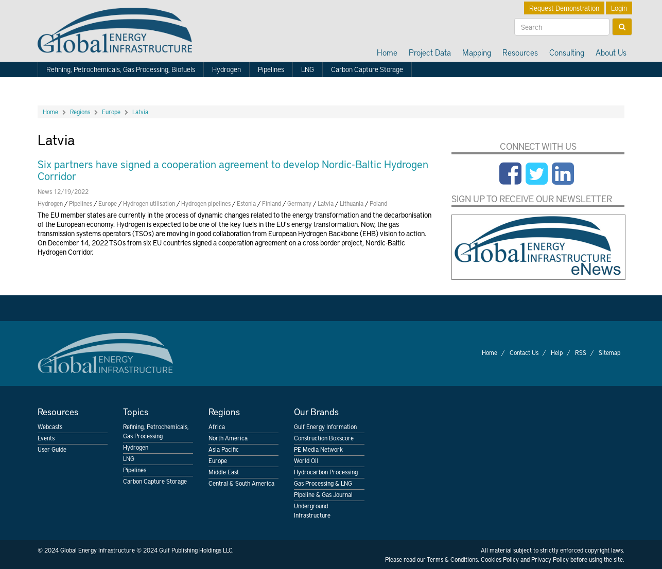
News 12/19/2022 (63, 191)
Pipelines (271, 69)
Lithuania (351, 203)
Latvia (140, 112)
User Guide (52, 449)
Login (619, 8)
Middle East (223, 472)
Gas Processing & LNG (323, 483)
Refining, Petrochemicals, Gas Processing (156, 431)
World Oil (306, 460)
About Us (611, 52)
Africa (216, 426)
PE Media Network (318, 449)
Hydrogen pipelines (206, 203)
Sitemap (609, 352)
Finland (271, 203)
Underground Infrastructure (312, 510)
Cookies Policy (500, 559)
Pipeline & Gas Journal (323, 494)
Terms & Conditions (452, 559)
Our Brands (316, 411)
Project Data (430, 52)
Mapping (476, 52)
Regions (80, 112)
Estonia (246, 203)
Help (557, 352)
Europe (111, 112)
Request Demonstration (564, 8)
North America (228, 438)
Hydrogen (226, 69)
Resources (520, 52)
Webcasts (50, 426)
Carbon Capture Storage (367, 69)
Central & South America (241, 483)
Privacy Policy (550, 559)
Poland (378, 203)
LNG (307, 69)
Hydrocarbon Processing (326, 472)
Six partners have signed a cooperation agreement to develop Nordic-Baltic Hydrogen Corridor (233, 169)
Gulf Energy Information (325, 426)
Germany (299, 203)
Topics (135, 411)
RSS (580, 352)
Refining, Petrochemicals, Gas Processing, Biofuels (120, 69)
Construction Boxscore (324, 438)
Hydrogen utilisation (149, 203)
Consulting (566, 52)
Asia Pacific (223, 449)
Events (46, 438)
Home (387, 52)
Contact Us (524, 352)
